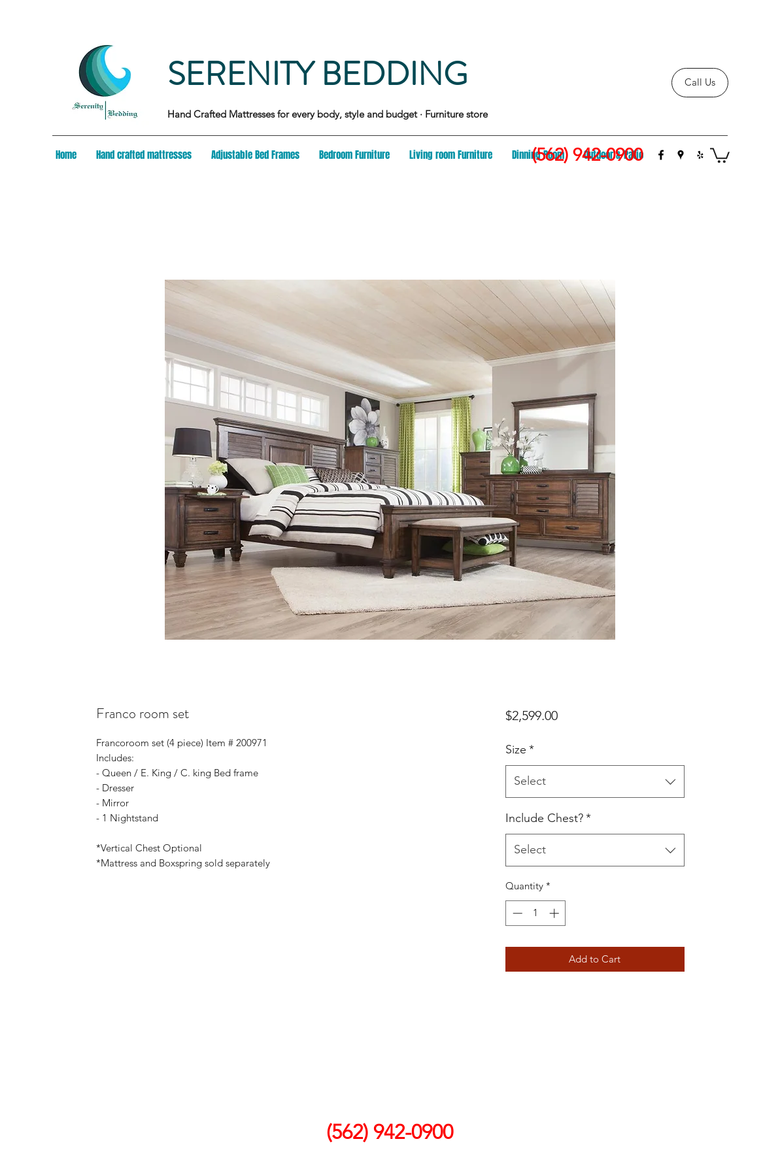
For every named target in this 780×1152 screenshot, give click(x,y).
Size (519, 749)
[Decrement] (516, 913)
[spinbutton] (536, 913)
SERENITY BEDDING (317, 74)
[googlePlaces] (680, 154)
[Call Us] (699, 82)
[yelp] (700, 154)
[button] (720, 154)
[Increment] (555, 913)
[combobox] (594, 781)
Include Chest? (548, 818)
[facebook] (661, 154)
